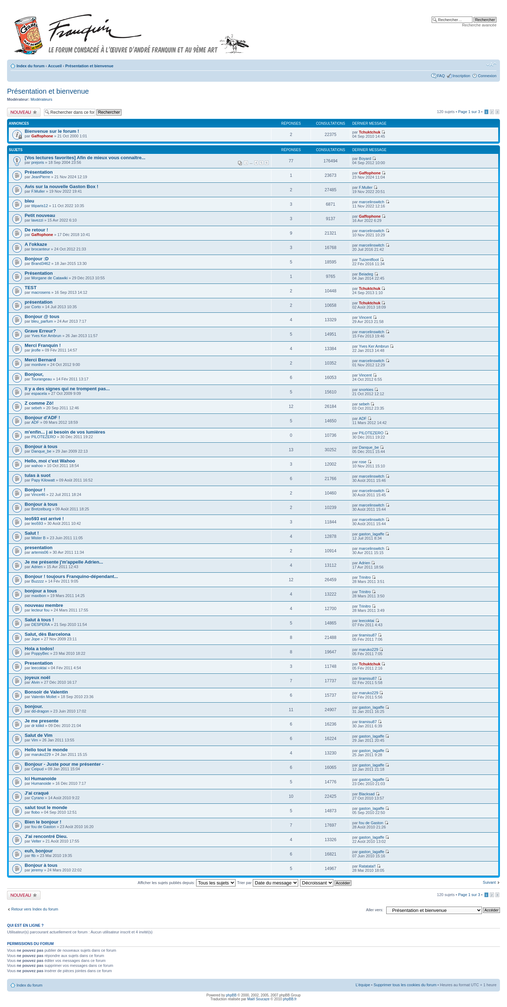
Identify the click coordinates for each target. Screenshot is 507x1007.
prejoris (37, 162)
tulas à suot (37, 475)
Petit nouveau (40, 215)
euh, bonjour (39, 850)
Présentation (39, 172)
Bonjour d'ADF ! (42, 417)
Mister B (38, 538)
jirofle (35, 350)
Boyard (365, 158)
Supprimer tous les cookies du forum (405, 985)
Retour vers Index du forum (34, 909)
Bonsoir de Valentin (46, 692)
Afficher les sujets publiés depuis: (187, 883)
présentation (38, 302)
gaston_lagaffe (371, 534)
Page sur (469, 112)
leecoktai (366, 621)
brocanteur (40, 249)
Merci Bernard (40, 359)
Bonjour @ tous (42, 316)
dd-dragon (40, 711)
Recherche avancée (479, 25)
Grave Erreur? (40, 331)
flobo (35, 812)
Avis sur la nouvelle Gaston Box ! (61, 186)
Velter (36, 841)
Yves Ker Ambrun (46, 336)
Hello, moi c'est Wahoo (50, 461)
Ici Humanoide (40, 778)
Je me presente (41, 720)
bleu (29, 201)
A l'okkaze (36, 244)
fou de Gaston (43, 827)
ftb (33, 855)
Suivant (489, 882)
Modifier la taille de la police (491, 64)
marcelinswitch (371, 202)
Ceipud (37, 769)
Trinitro (365, 577)
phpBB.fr (290, 999)
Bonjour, (34, 374)
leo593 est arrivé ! (44, 518)
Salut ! (32, 533)
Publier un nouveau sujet (23, 112)
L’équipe (363, 985)
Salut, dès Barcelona (47, 634)
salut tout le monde (46, 807)
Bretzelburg (41, 509)
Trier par (267, 883)
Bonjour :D (37, 258)
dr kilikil (37, 725)
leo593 (37, 523)
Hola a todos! (39, 648)
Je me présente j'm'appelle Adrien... (64, 562)
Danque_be (41, 451)
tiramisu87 (368, 635)
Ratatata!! (367, 866)
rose (362, 462)
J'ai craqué (37, 793)
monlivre (38, 364)
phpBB (231, 995)
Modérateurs (41, 99)
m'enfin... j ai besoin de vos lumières (65, 432)
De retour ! (36, 229)
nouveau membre (44, 605)
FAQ (441, 76)
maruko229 (368, 649)
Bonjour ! (35, 489)
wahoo (37, 466)
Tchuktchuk (369, 132)
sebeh (36, 408)
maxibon (38, 595)
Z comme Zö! (39, 403)
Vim (34, 740)
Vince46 (38, 494)
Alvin (35, 682)
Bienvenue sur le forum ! (52, 131)
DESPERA (40, 624)
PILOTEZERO (43, 437)
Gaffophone (42, 136)
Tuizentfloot (368, 259)
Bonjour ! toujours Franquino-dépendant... (71, 576)
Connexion (487, 76)
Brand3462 (40, 263)
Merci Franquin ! (43, 345)
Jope (35, 639)
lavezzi (37, 220)
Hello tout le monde (46, 749)
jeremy (37, 870)
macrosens (40, 292)
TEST (31, 287)
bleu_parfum (42, 321)
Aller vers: (374, 910)
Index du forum (30, 66)
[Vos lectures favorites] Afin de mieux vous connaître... (85, 157)
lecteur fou (40, 610)
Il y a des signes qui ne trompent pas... (67, 388)
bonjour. (34, 706)
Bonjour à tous (41, 446)
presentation (38, 547)
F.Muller (38, 191)
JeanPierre (40, 177)
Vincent (365, 317)
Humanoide (41, 783)
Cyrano (37, 798)
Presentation (39, 663)
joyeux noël (37, 677)
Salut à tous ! (39, 619)
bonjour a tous (41, 590)
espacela (39, 393)
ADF (35, 422)
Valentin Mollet (43, 697)
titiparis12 (39, 206)
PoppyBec (40, 653)
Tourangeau (41, 379)
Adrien (37, 567)
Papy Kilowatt (43, 480)
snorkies (366, 389)
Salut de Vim (38, 735)
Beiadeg (366, 274)
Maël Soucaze (258, 999)
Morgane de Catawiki (49, 278)
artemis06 (39, 552)
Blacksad (367, 794)
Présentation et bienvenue (89, 66)
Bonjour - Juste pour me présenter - (64, 764)
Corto (36, 307)
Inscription (461, 76)
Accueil (55, 66)
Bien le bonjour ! (43, 822)
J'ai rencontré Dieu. (46, 836)
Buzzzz (37, 581)
